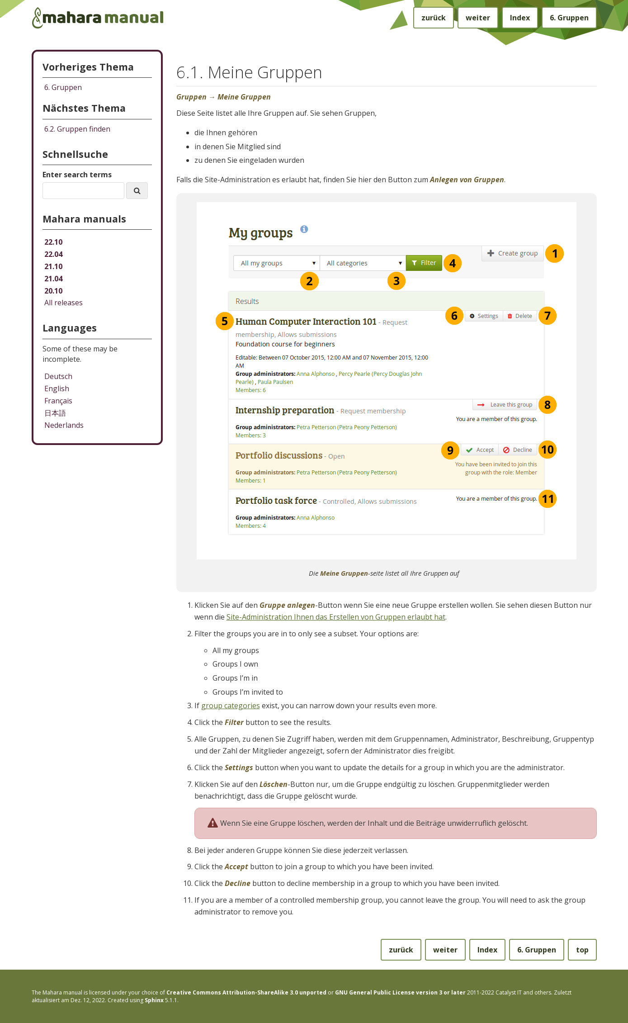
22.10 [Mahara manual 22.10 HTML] (53, 242)
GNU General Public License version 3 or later (400, 992)
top (582, 950)
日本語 (55, 413)
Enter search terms (77, 175)
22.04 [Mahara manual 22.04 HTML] (53, 254)
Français (58, 401)
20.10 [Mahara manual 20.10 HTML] (53, 291)
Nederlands (64, 425)
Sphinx (154, 1000)
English (56, 388)
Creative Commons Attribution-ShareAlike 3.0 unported (246, 992)
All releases (63, 303)
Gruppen (569, 18)
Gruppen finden (77, 129)
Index (520, 18)
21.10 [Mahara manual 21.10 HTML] (53, 266)
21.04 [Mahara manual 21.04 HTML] (53, 279)
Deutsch (58, 376)
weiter (478, 18)
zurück (433, 18)
